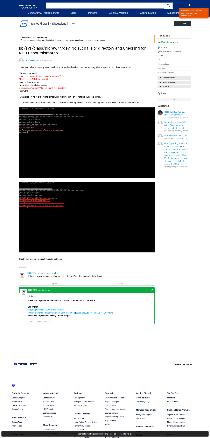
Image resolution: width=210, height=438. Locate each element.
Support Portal (174, 13)
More (73, 24)
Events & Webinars (118, 13)
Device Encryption (19, 405)
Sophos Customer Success (115, 409)
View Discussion (43, 322)
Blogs (73, 13)
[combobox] (105, 5)
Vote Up (29, 322)
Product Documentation (64, 312)
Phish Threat (17, 426)
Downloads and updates (114, 398)
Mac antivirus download (176, 422)
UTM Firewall (48, 409)
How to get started (143, 398)
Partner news (79, 430)
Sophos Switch (48, 405)
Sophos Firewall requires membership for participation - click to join (105, 434)
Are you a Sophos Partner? (40, 312)
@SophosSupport (84, 312)
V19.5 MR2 (167, 87)
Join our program (80, 405)
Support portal (110, 405)
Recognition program (144, 415)
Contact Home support (176, 418)
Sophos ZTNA (48, 402)
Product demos (173, 402)
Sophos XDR (17, 402)
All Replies (52, 283)
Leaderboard (141, 418)
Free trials (171, 398)
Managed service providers (84, 402)
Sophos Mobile (17, 409)
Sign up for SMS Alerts (103, 312)
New (184, 24)
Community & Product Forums (43, 13)
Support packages (112, 402)
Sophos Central (49, 430)
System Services (169, 82)
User (189, 4)
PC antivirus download (176, 426)
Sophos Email (17, 422)
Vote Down (33, 322)
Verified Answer (166, 42)
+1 (161, 51)
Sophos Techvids (111, 413)
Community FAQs (143, 402)
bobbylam (31, 273)
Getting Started (148, 13)
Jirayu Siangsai (31, 60)
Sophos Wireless (49, 413)
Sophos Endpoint (18, 398)
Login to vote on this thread (161, 47)
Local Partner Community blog (85, 422)
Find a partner (79, 398)
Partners (92, 13)
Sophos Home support (176, 415)
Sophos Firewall (169, 78)
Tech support (110, 424)
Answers (121, 283)
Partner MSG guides (82, 426)
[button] (168, 5)
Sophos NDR (48, 417)
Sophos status (110, 421)
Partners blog (79, 418)
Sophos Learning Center (114, 417)
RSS (174, 99)
